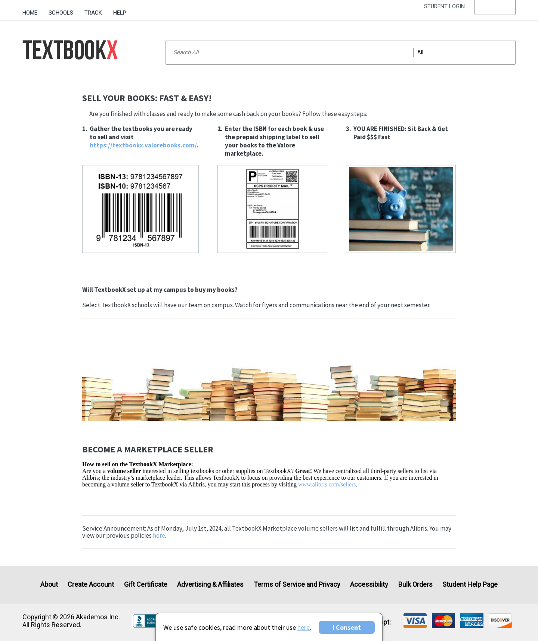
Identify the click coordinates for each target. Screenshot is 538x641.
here (159, 535)
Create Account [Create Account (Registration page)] (91, 584)
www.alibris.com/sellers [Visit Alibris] (327, 484)
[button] (495, 13)
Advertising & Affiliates (210, 584)
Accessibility (369, 584)
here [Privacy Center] (303, 627)
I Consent (347, 627)
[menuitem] (32, 10)
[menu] (495, 13)
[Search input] (341, 52)
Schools (61, 12)
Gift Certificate (145, 584)
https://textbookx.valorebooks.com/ (143, 145)
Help (119, 12)
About (49, 584)
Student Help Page (470, 584)
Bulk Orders (415, 584)
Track (93, 12)
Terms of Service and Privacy (297, 584)
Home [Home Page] (29, 12)
